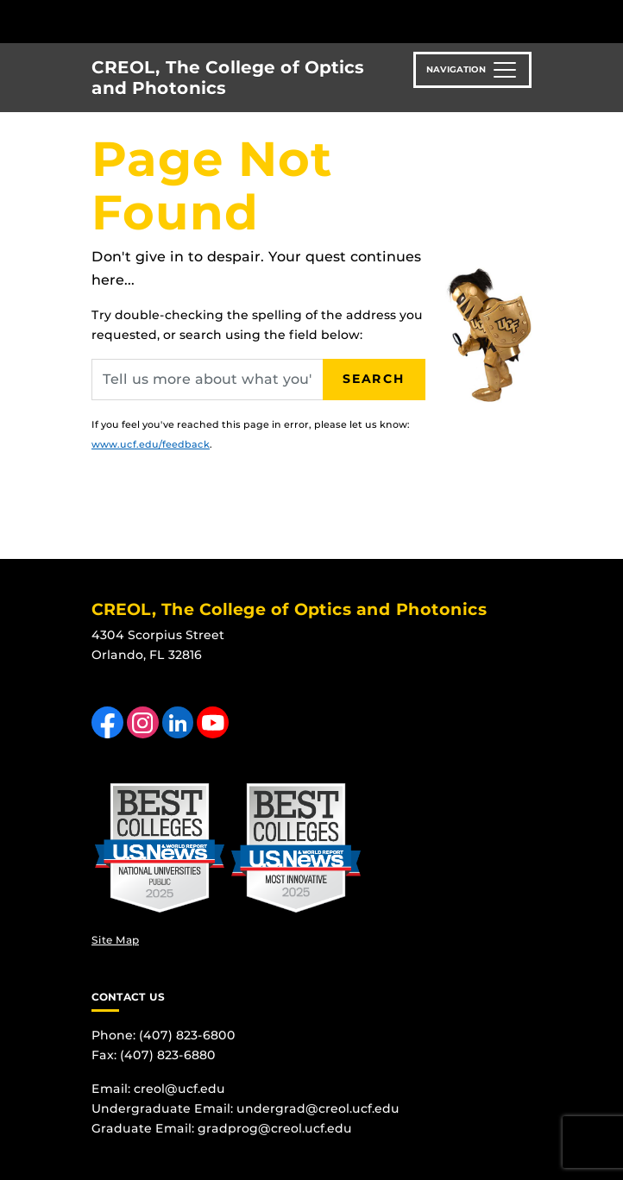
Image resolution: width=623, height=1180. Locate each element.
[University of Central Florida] (131, 21)
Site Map (115, 939)
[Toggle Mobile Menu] (606, 20)
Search (374, 378)
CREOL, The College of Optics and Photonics (227, 77)
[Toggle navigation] (472, 70)
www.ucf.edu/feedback (150, 444)
